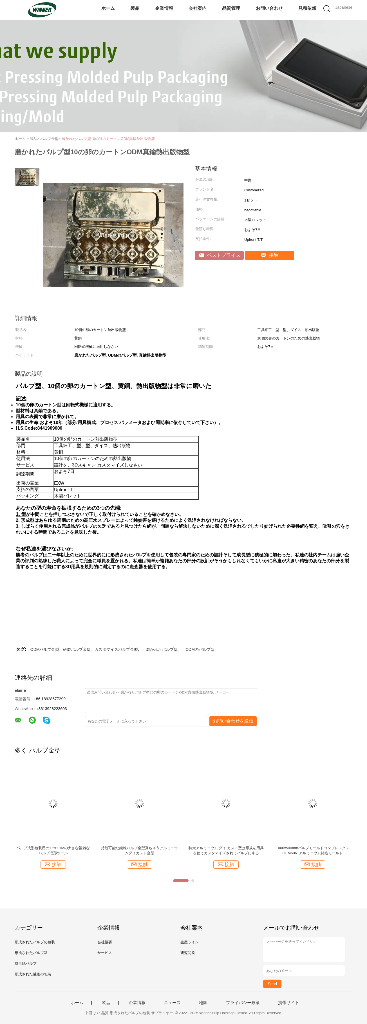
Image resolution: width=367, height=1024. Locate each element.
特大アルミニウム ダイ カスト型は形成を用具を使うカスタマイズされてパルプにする (226, 850)
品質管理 (231, 8)
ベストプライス (220, 255)
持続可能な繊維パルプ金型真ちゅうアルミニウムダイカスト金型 (139, 850)
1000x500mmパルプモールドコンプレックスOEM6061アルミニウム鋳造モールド (312, 850)
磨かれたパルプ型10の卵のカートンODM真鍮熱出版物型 (108, 139)
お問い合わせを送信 (233, 721)
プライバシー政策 (243, 1003)
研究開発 (187, 953)
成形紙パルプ (26, 963)
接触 (270, 255)
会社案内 (198, 8)
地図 (203, 1003)
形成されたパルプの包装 (35, 942)
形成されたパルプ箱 (31, 953)
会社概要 (104, 942)
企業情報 (164, 8)
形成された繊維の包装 (33, 974)
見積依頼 (307, 8)
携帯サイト (288, 1003)
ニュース (172, 1003)
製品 (134, 8)
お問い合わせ (269, 8)
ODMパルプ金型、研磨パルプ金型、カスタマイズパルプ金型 (84, 649)
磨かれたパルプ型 (162, 649)
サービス (104, 953)
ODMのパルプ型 (199, 649)
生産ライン (189, 942)
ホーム (108, 8)
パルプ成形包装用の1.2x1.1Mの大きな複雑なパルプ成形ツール (53, 850)
